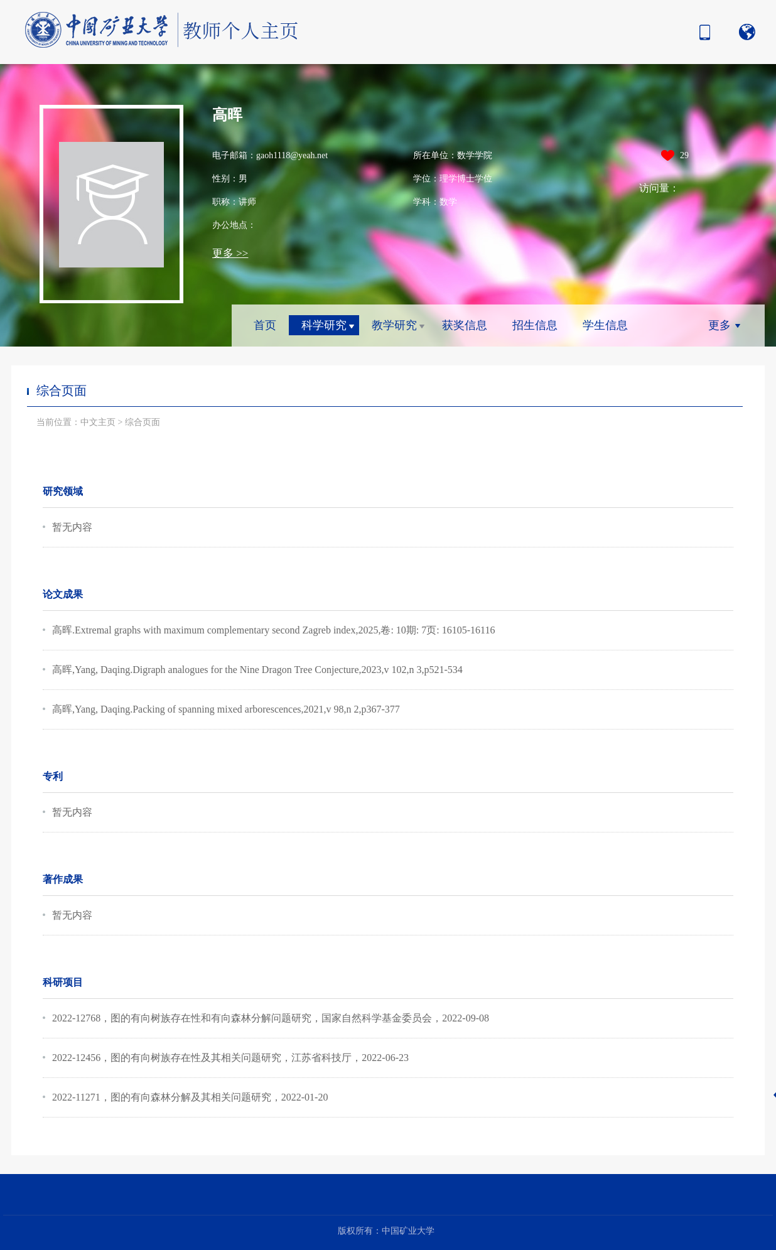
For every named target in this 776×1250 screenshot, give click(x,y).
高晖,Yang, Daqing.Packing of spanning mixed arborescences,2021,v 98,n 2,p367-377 (226, 709)
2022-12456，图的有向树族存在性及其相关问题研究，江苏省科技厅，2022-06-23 (230, 1057)
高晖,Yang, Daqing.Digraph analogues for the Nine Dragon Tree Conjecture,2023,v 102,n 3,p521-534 (257, 669)
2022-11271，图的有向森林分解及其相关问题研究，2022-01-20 (190, 1097)
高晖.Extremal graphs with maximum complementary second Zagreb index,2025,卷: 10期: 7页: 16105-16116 (273, 630)
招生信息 (535, 325)
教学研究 (394, 325)
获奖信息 (464, 325)
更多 (719, 325)
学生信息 (605, 325)
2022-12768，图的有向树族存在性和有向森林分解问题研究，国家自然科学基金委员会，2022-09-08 (270, 1018)
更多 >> (230, 253)
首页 (265, 325)
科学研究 (324, 325)
